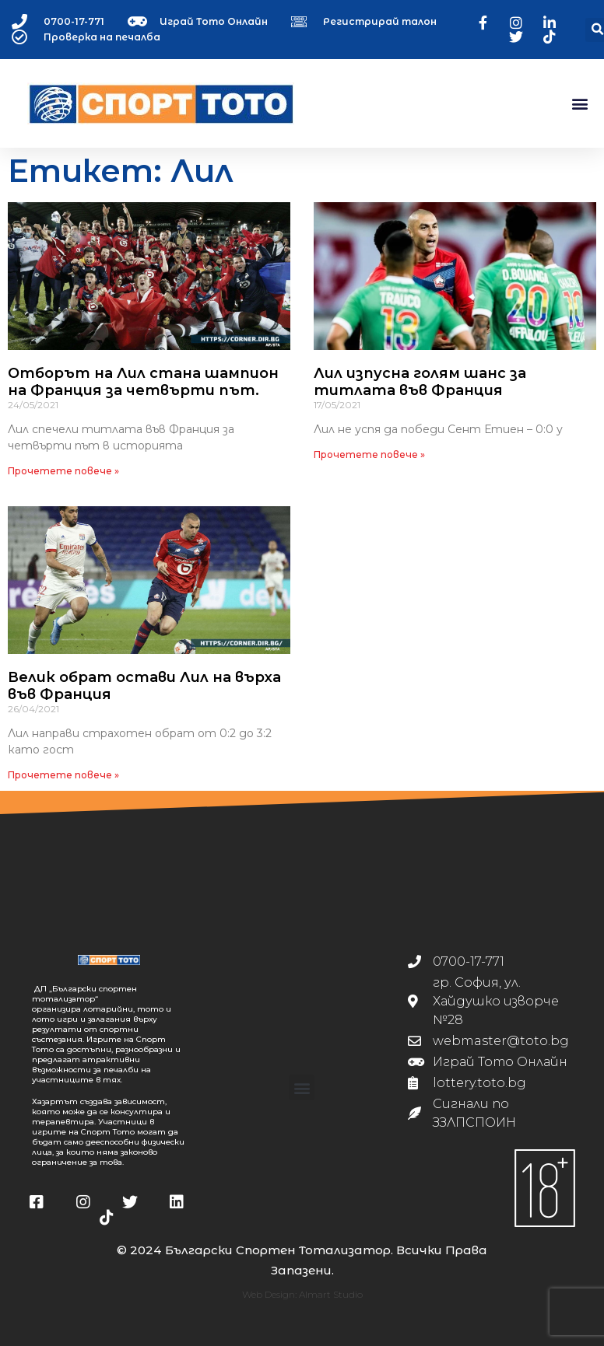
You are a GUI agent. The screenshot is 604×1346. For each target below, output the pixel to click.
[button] (579, 104)
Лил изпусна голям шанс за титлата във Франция (420, 382)
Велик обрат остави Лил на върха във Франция (144, 686)
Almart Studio (331, 1294)
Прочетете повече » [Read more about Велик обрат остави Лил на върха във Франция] (63, 775)
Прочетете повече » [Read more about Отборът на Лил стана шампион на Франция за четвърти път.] (63, 471)
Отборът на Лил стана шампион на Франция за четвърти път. (143, 382)
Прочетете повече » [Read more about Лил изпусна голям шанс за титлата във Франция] (369, 454)
